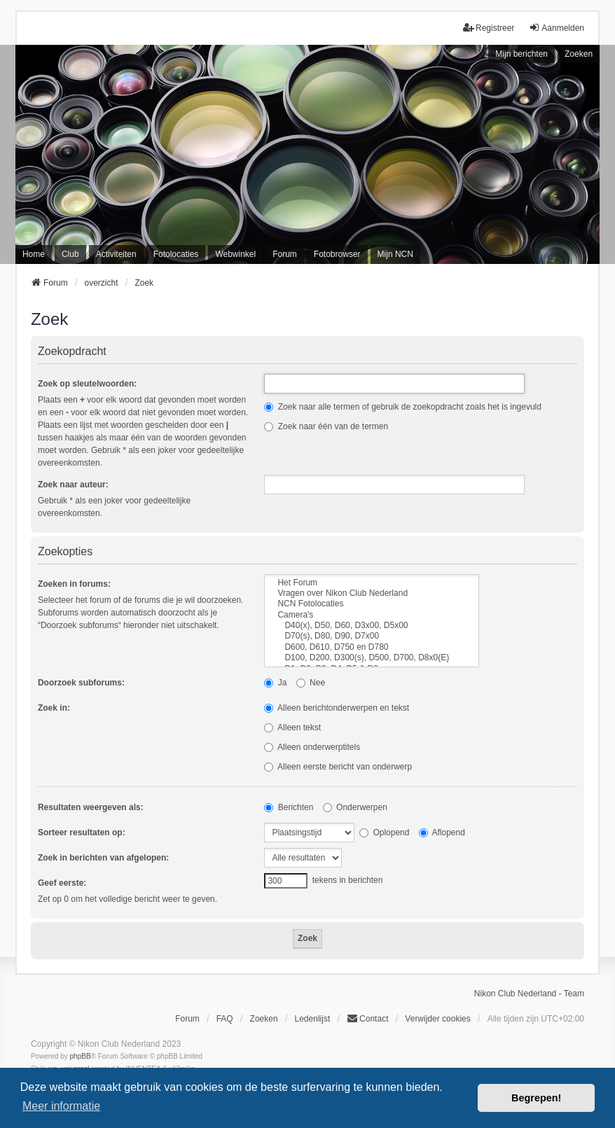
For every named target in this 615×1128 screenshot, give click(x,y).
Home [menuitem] (33, 254)
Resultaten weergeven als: (91, 807)
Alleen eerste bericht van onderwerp (338, 767)
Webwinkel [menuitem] (235, 254)
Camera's (371, 615)
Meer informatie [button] (61, 1106)
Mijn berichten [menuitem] (521, 54)
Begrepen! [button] (536, 1097)
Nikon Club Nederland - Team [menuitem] (529, 993)
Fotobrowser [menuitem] (337, 254)
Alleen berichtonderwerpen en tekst (336, 708)
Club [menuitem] (70, 254)
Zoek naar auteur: (73, 484)
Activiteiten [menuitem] (116, 254)
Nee (310, 683)
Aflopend (442, 832)
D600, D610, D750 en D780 (371, 647)
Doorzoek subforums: (81, 683)
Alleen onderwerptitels (312, 747)
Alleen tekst (292, 727)
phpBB (80, 1056)
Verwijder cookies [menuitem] (437, 1019)
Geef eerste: (62, 883)
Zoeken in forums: (74, 584)
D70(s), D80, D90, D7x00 (371, 636)
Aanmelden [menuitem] (556, 27)
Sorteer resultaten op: (81, 832)
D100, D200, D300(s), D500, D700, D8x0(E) (371, 658)
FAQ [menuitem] (224, 1019)
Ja (275, 683)
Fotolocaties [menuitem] (176, 254)
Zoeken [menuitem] (264, 1019)
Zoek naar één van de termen (326, 426)
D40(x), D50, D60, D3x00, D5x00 (371, 625)
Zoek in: (54, 708)
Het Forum (371, 583)
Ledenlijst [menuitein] (313, 1019)
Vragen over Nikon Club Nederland (371, 593)
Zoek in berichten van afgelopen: (103, 858)
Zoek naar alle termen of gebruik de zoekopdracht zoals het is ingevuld (402, 407)
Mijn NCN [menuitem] (395, 254)
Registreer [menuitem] (488, 27)
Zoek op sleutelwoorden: (87, 384)
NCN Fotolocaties (371, 604)
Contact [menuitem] (367, 1018)
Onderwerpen (355, 807)
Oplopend (384, 832)
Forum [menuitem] (284, 254)
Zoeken (579, 54)
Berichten (288, 807)
